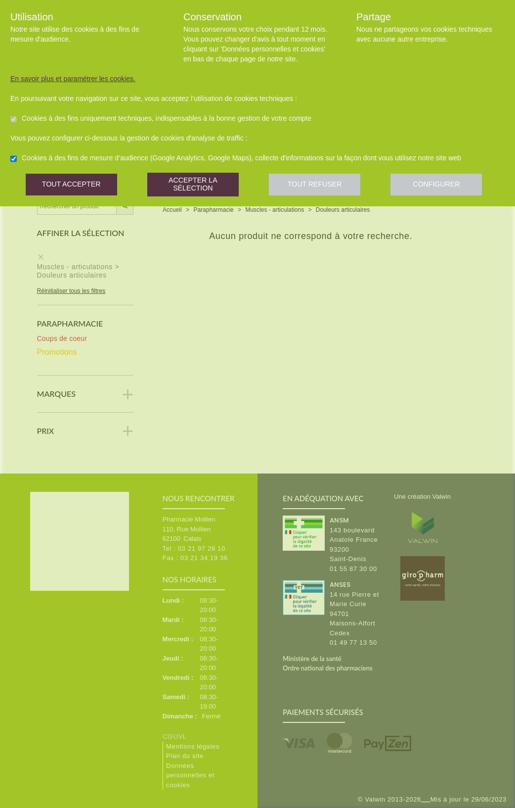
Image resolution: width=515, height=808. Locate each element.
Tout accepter (72, 185)
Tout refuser (319, 185)
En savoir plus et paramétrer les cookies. (72, 79)
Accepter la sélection (195, 185)
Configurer (443, 185)
